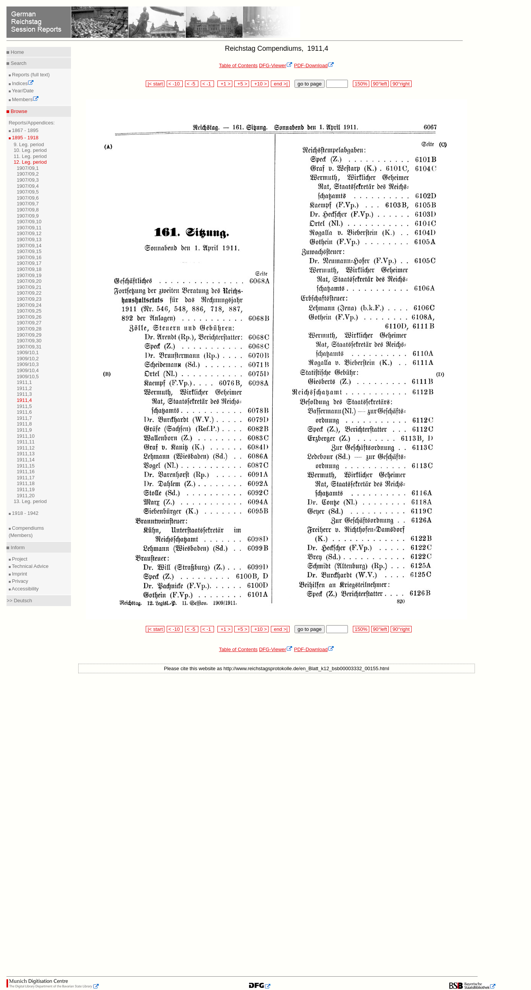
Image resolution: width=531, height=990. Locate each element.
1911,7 (24, 418)
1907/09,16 (29, 257)
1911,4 (24, 400)
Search (17, 63)
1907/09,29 (29, 335)
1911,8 (24, 424)
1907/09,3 (28, 180)
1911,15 (26, 466)
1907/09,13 (29, 239)
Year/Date (22, 91)
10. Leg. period (30, 150)
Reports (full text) (30, 74)
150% (360, 84)
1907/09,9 (28, 216)
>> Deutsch (19, 600)
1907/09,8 (28, 210)
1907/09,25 (29, 311)
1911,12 (26, 448)
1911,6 (24, 412)
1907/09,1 (28, 168)
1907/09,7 (28, 203)
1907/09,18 (29, 269)
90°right (401, 84)
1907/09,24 (29, 305)
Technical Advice (30, 566)
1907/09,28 (29, 329)
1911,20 (26, 495)
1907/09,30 (29, 340)
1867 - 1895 (25, 130)
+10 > (259, 84)
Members (25, 99)
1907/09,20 (29, 281)
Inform (16, 547)
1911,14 (26, 460)
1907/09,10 (29, 221)
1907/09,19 (29, 275)
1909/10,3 (28, 364)
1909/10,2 (28, 358)
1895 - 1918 (25, 137)
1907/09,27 (29, 323)
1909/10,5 (28, 376)
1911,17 (26, 477)
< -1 (207, 84)
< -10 (175, 84)
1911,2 (24, 388)
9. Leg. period (29, 144)
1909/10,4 (28, 370)
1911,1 (24, 382)
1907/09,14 (29, 245)
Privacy (19, 581)
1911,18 (26, 483)
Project (19, 559)
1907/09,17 (29, 263)
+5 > (242, 84)
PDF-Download (314, 65)
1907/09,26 (29, 317)
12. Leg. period (30, 162)
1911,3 (24, 394)
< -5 (191, 84)
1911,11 (26, 442)
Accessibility (25, 589)
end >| (280, 84)
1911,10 (26, 436)
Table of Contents (238, 65)
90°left (380, 84)
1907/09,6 (28, 198)
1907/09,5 (28, 192)
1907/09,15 (29, 251)
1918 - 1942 (25, 513)
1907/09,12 (29, 233)
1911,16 (26, 471)
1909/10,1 (28, 352)
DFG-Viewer (276, 65)
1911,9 (24, 430)
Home (16, 52)
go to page (310, 84)
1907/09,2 (28, 174)
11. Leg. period (30, 156)
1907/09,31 (29, 347)
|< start (155, 84)
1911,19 (26, 489)
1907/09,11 (29, 228)
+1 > (225, 84)
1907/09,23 (29, 299)
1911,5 (24, 406)
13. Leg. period (30, 501)
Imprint (19, 574)
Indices (22, 83)
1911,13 (26, 453)
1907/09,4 (28, 186)
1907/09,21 (29, 287)
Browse (18, 111)
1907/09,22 (29, 293)
